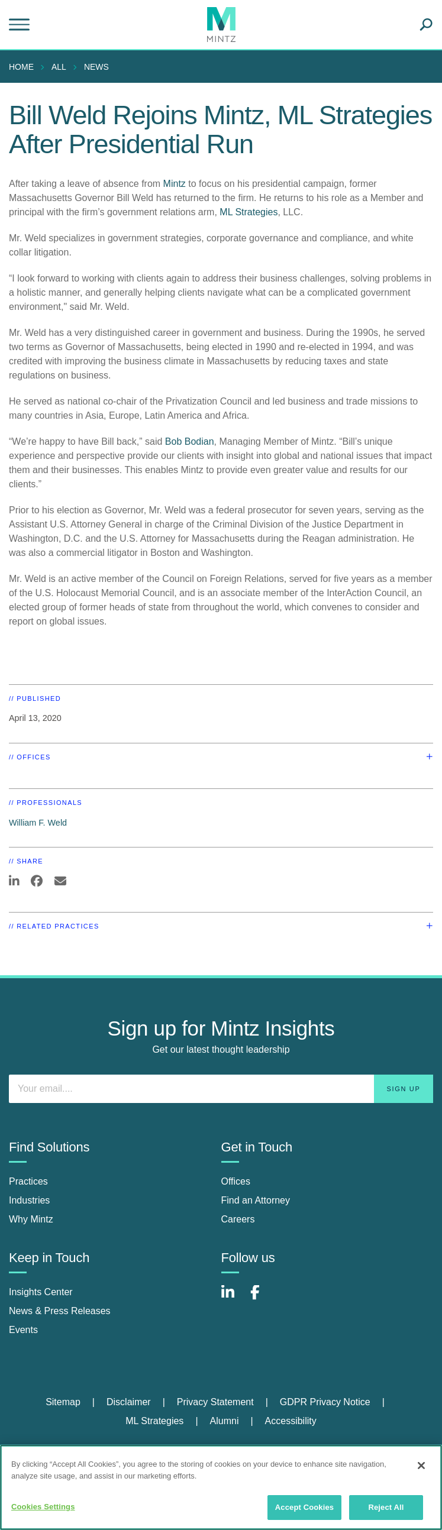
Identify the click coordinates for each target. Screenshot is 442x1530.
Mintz (174, 184)
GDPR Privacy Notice (325, 1402)
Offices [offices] (236, 1181)
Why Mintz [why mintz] (31, 1219)
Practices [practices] (28, 1181)
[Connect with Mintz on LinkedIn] (233, 1298)
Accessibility (291, 1421)
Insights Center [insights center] (41, 1292)
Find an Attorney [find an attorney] (256, 1200)
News (96, 67)
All (58, 67)
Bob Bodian (189, 441)
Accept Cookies (304, 1507)
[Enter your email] (221, 1089)
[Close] (421, 1466)
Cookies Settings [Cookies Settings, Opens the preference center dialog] (43, 1506)
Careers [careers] (238, 1219)
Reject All (386, 1507)
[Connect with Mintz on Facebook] (262, 1298)
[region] (221, 1487)
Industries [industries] (29, 1200)
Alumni (224, 1421)
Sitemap (63, 1402)
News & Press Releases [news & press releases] (60, 1311)
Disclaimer (129, 1402)
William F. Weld (38, 822)
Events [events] (23, 1330)
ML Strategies (249, 212)
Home (21, 67)
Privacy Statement (215, 1402)
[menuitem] (24, 67)
